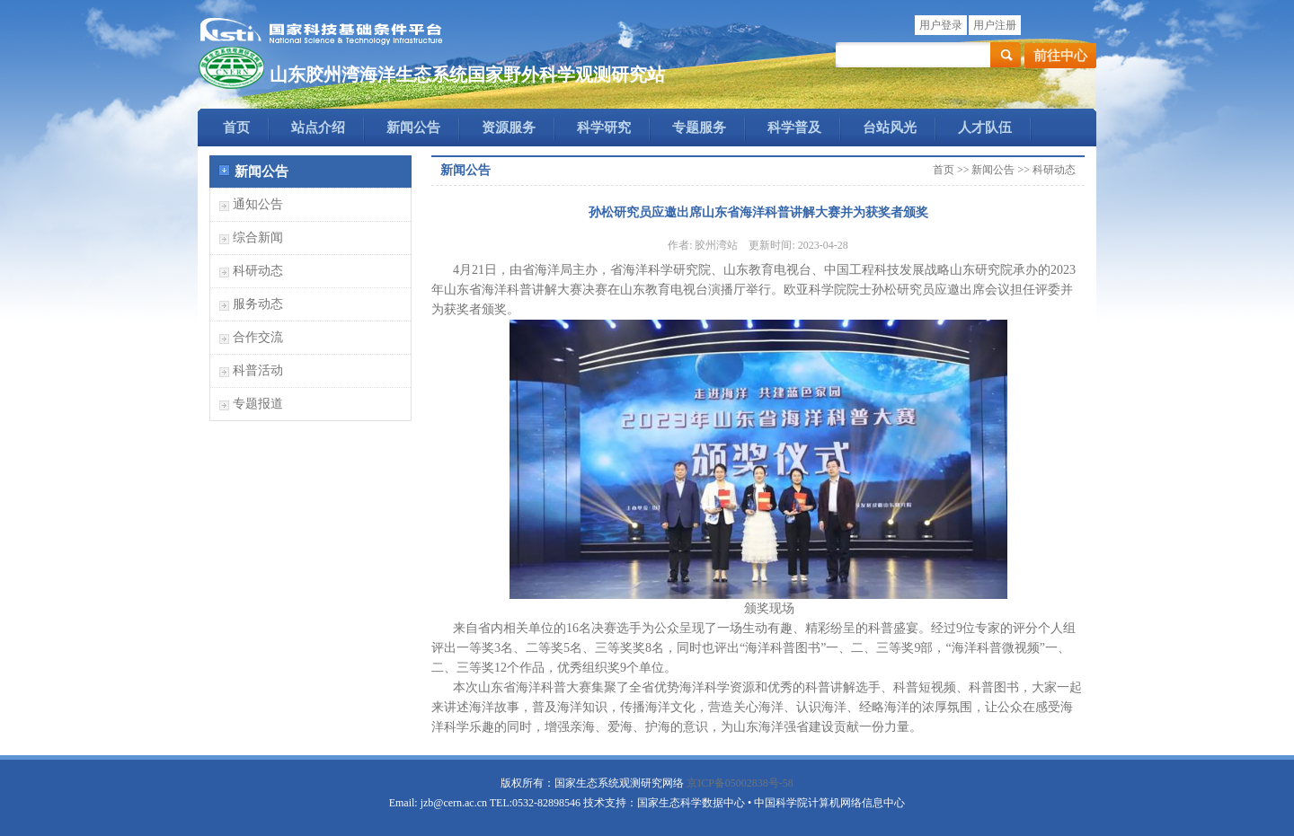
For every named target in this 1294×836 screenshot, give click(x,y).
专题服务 (699, 127)
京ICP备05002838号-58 (740, 783)
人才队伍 (985, 127)
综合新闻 (258, 237)
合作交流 (258, 337)
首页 (236, 127)
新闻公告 (413, 127)
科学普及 (794, 127)
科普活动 (258, 370)
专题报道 (258, 403)
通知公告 (258, 204)
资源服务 (509, 127)
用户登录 (940, 25)
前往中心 (1060, 55)
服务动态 (258, 304)
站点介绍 (318, 127)
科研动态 (258, 270)
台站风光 (890, 127)
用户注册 (994, 25)
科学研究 (604, 127)
